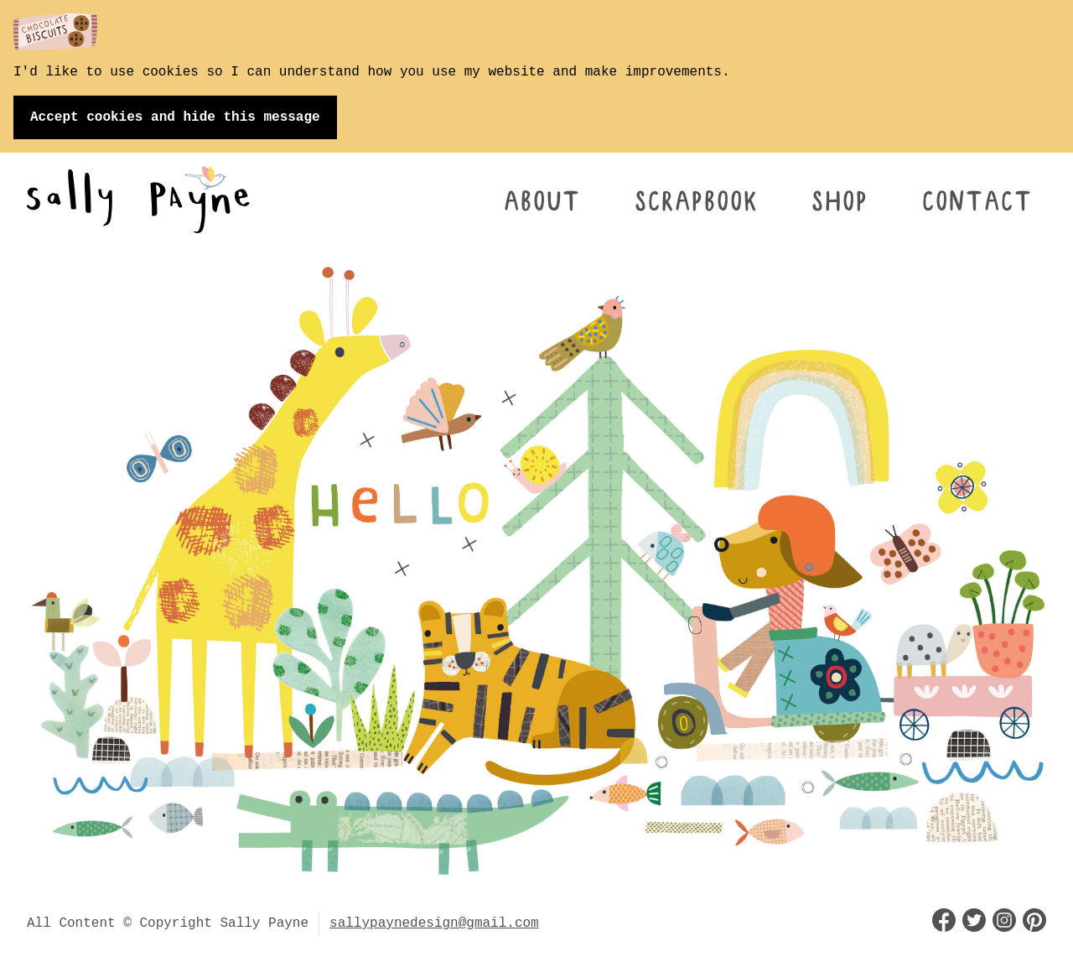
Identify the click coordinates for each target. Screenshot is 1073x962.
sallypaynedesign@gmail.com (434, 923)
